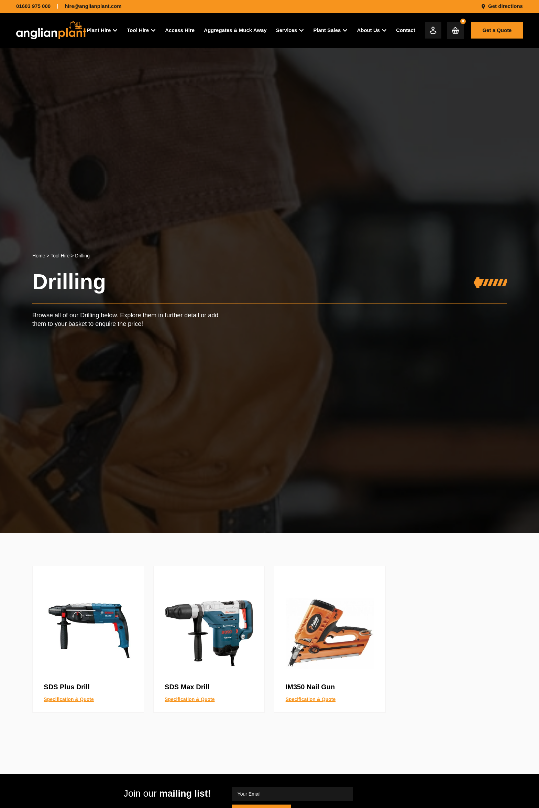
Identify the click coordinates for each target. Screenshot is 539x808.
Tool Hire (60, 255)
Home (38, 255)
